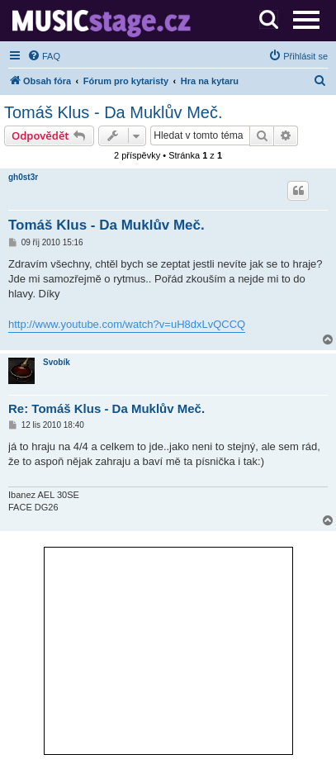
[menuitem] (43, 56)
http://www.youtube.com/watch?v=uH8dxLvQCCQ (126, 324)
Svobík (56, 362)
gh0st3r (23, 177)
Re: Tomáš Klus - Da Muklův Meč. (106, 408)
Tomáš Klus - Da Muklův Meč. (113, 112)
